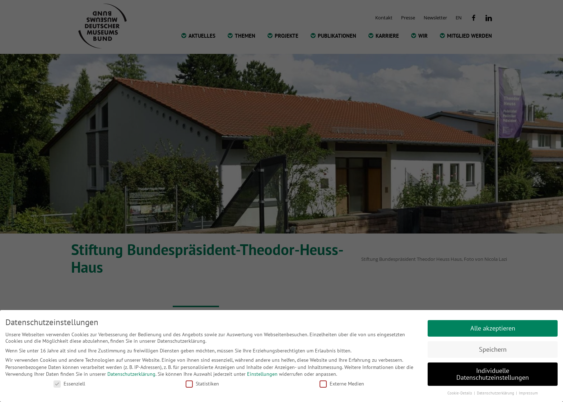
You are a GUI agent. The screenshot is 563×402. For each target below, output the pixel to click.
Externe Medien (342, 383)
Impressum (528, 393)
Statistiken (202, 383)
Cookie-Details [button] (460, 393)
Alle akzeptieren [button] (492, 328)
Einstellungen (262, 374)
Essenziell (69, 383)
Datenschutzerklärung (131, 374)
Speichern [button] (493, 349)
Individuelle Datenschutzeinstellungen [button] (492, 374)
